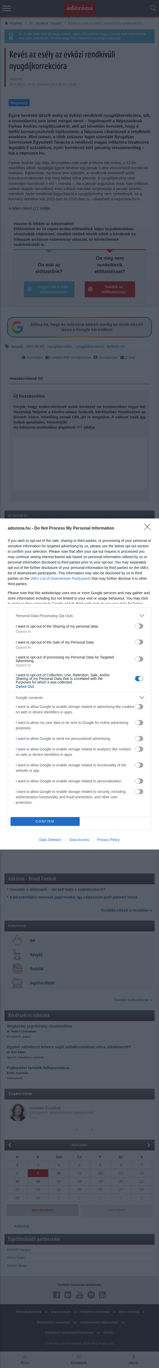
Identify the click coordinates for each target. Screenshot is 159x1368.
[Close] (149, 528)
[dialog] (79, 684)
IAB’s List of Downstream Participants (61, 578)
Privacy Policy (108, 840)
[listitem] (79, 615)
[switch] (139, 626)
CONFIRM (45, 822)
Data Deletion (50, 840)
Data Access (79, 840)
